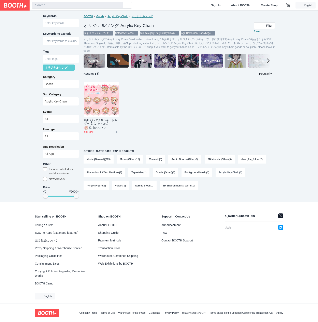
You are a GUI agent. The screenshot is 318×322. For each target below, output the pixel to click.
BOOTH (88, 16)
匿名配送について (46, 240)
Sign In (216, 5)
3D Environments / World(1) (179, 186)
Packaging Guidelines (48, 255)
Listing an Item (44, 225)
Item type (49, 130)
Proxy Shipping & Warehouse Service (58, 248)
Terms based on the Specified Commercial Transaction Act (241, 313)
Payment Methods (109, 240)
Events (47, 112)
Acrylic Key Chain (117, 16)
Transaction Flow (109, 248)
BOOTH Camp (44, 283)
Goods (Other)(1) (165, 172)
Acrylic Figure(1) (96, 186)
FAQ (164, 232)
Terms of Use (108, 313)
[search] (118, 5)
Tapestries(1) (138, 172)
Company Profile (88, 313)
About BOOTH (240, 5)
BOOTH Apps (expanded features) (56, 232)
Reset (257, 31)
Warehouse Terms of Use (132, 313)
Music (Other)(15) (130, 159)
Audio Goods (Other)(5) (185, 159)
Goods (100, 16)
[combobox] (77, 5)
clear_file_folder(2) (252, 159)
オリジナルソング (142, 16)
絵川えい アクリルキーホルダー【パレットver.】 (100, 122)
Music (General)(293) (99, 159)
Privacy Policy (171, 313)
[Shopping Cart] (288, 5)
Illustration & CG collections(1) (104, 172)
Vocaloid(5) (155, 159)
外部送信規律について (194, 313)
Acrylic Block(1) (144, 186)
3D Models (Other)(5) (220, 159)
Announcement (170, 225)
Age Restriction (53, 147)
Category (49, 77)
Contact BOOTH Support (177, 240)
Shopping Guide (108, 232)
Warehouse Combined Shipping (118, 255)
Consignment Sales (47, 263)
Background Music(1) (197, 172)
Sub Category (52, 95)
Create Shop (269, 5)
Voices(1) (120, 186)
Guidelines (154, 313)
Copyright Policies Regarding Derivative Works (60, 273)
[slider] (45, 197)
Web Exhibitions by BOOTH (115, 263)
